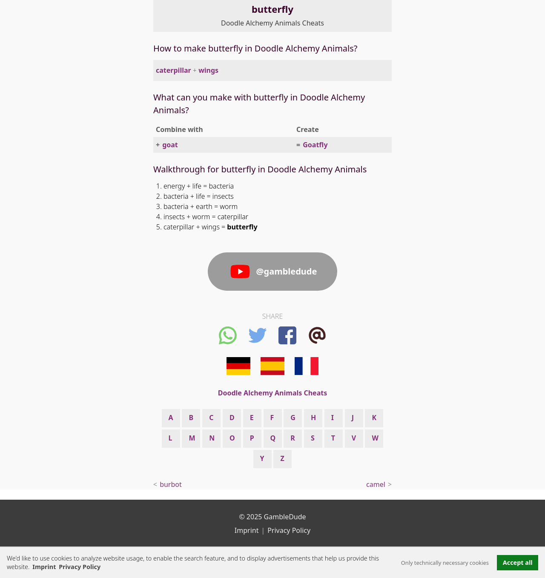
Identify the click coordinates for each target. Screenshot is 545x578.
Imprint (44, 567)
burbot (171, 484)
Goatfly (315, 144)
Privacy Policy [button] (79, 567)
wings (208, 70)
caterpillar (173, 70)
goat (170, 144)
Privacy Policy (288, 530)
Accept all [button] (518, 562)
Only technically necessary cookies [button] (445, 563)
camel (375, 484)
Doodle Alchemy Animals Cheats (272, 23)
